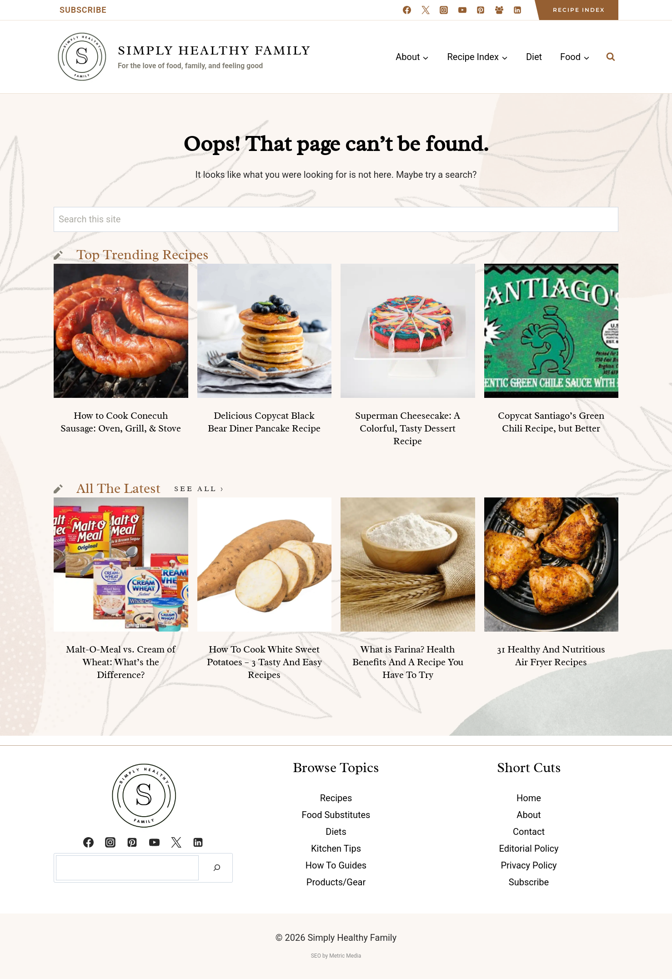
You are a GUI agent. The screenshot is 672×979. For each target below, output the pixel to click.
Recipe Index (579, 9)
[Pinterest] (480, 10)
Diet (534, 56)
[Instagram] (444, 10)
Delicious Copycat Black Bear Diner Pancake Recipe (264, 422)
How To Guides (336, 865)
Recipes (336, 798)
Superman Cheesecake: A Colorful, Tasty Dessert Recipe (407, 428)
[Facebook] (407, 10)
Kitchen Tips (336, 848)
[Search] (217, 867)
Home (529, 798)
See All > (199, 488)
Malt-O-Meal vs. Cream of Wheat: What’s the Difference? (121, 662)
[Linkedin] (517, 10)
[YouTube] (462, 10)
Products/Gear (336, 882)
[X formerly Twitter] (425, 10)
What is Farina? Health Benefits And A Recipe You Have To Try (407, 662)
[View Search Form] (610, 57)
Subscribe (83, 10)
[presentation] (121, 331)
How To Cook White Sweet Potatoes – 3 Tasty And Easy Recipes (264, 662)
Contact (529, 831)
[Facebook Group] (499, 10)
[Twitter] (175, 842)
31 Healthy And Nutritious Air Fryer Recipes (551, 655)
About (529, 814)
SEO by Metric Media (336, 956)
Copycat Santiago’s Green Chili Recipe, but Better (551, 422)
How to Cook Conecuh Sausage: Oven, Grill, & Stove (120, 422)
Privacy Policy (529, 865)
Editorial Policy (529, 848)
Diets (336, 831)
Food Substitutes (336, 814)
